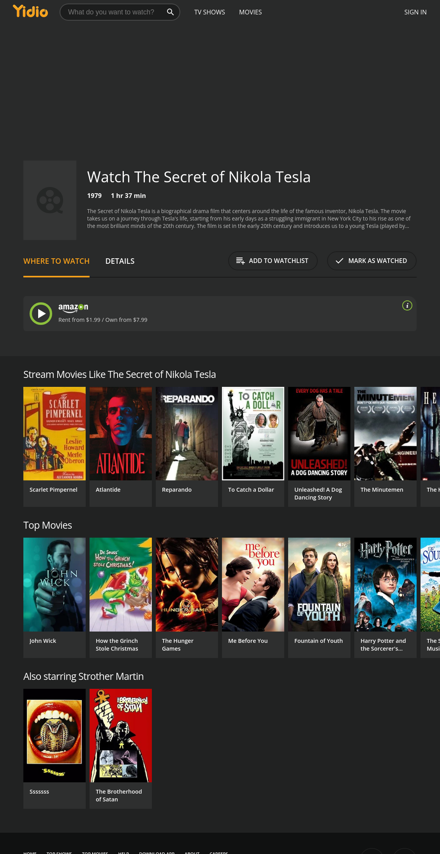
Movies (250, 12)
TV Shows (209, 12)
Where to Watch (56, 261)
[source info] (405, 305)
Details (119, 261)
